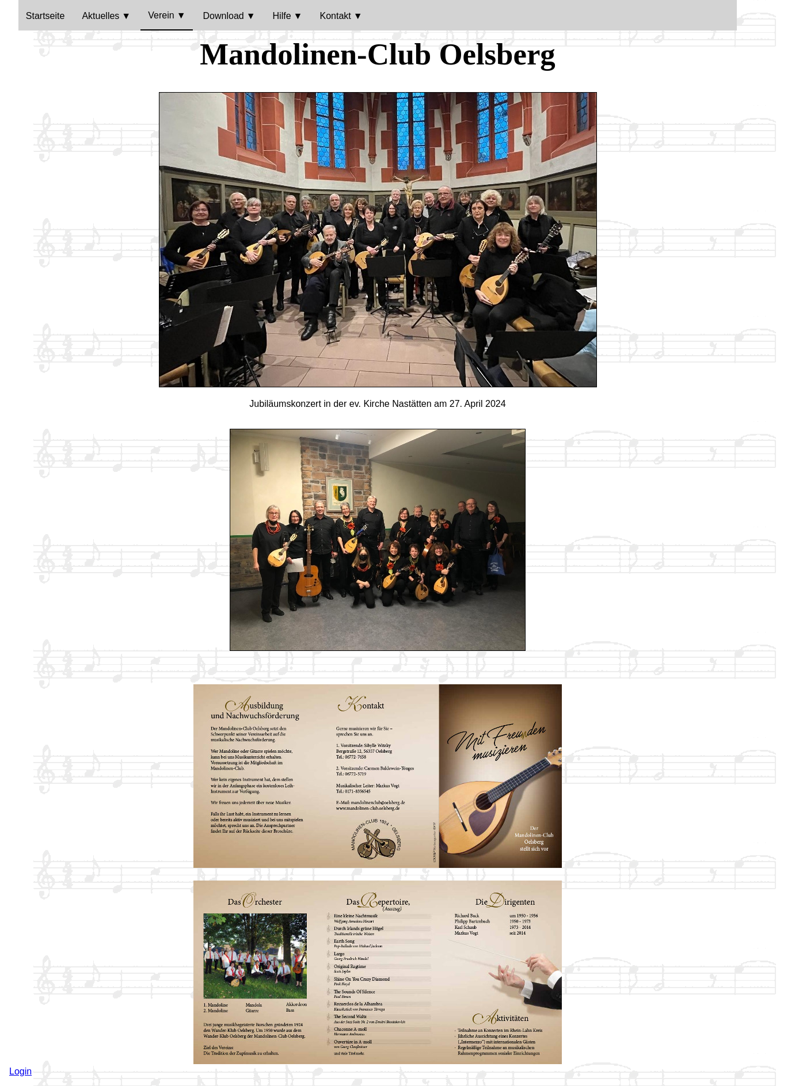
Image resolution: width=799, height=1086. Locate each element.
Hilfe (282, 16)
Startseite (45, 16)
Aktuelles (100, 16)
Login (20, 1071)
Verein (161, 15)
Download (223, 16)
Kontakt (335, 16)
